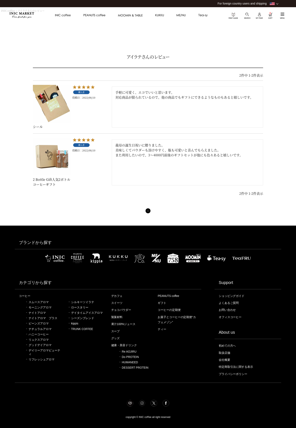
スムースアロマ (39, 301)
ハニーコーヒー (39, 334)
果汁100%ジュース (124, 323)
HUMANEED (130, 360)
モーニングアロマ (40, 307)
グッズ (115, 337)
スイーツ (117, 302)
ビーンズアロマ (39, 323)
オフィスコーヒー (231, 316)
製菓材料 (117, 316)
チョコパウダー (122, 309)
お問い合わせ (228, 309)
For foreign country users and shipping (242, 3)
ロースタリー (79, 307)
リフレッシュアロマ (41, 359)
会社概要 (225, 358)
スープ (115, 330)
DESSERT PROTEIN (135, 366)
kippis (74, 323)
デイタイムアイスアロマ (87, 312)
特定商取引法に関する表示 (237, 365)
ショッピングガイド (232, 296)
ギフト (162, 302)
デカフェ (117, 296)
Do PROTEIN (130, 355)
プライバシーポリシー (234, 372)
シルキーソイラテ (82, 301)
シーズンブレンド (82, 318)
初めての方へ (228, 344)
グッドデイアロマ (40, 344)
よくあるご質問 (229, 302)
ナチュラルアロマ (40, 328)
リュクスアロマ (39, 339)
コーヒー (25, 296)
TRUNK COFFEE (82, 328)
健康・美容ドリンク (125, 343)
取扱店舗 (225, 351)
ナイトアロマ (37, 312)
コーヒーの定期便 (170, 309)
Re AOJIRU (129, 350)
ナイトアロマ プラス (43, 318)
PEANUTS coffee (169, 296)
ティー (162, 328)
